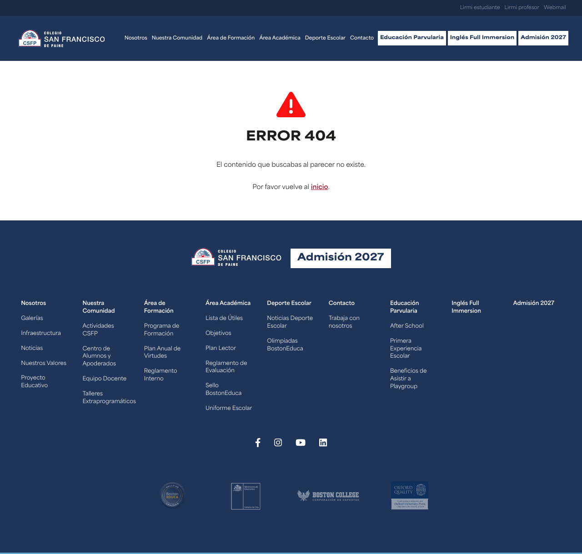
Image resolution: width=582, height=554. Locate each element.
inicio (319, 187)
